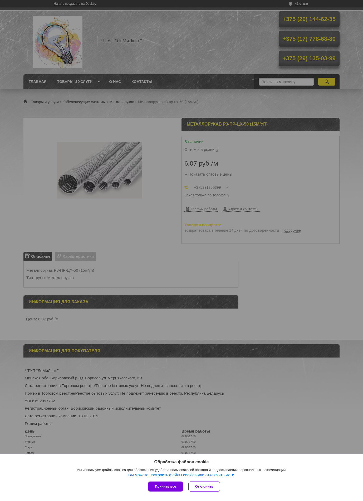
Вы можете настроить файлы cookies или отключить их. (179, 475)
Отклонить (204, 486)
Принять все (165, 486)
